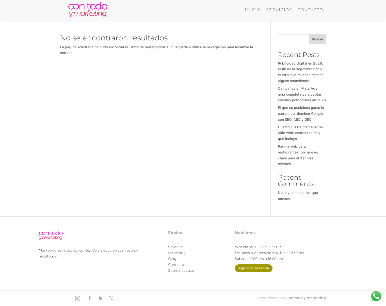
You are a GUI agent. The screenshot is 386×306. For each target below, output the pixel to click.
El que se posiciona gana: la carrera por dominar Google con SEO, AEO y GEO (301, 113)
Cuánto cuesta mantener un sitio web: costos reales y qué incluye (300, 133)
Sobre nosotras (181, 270)
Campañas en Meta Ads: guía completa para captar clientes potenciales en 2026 (302, 94)
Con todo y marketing (306, 298)
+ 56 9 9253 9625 (268, 247)
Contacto (310, 10)
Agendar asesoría (253, 268)
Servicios (279, 10)
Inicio (253, 10)
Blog (172, 258)
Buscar (317, 39)
